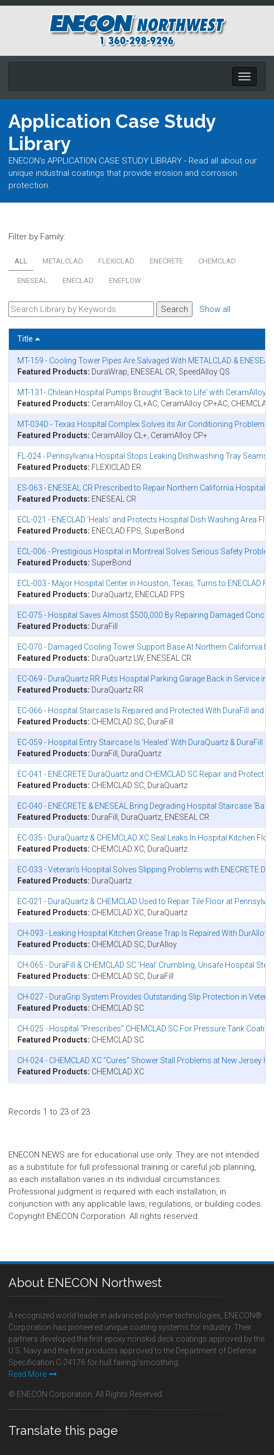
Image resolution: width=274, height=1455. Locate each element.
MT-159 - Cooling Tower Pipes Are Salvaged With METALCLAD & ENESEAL (145, 360)
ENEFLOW (125, 280)
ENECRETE (166, 261)
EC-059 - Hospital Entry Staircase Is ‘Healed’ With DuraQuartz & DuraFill (140, 742)
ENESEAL (32, 280)
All (21, 261)
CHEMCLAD (217, 261)
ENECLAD (78, 280)
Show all (214, 309)
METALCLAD (62, 261)
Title (28, 339)
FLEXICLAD (116, 261)
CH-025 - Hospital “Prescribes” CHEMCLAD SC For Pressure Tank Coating (145, 1028)
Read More (32, 1374)
